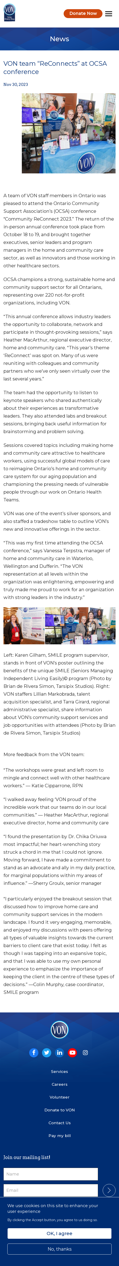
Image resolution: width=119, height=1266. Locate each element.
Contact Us (59, 1123)
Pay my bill (59, 1135)
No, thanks (60, 1249)
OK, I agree (59, 1233)
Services (59, 1071)
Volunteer (60, 1097)
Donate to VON (59, 1110)
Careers (60, 1084)
